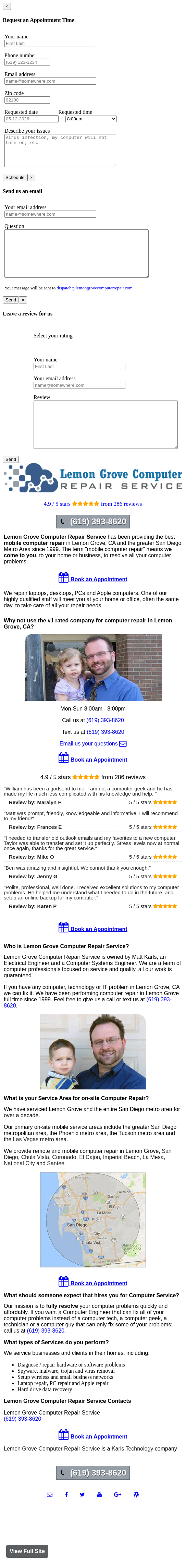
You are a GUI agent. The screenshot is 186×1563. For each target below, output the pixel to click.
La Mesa (152, 1182)
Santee (55, 1188)
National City (19, 1188)
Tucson (127, 1158)
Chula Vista (35, 1182)
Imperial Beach (121, 1182)
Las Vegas (26, 1164)
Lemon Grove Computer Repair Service (52, 1473)
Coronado (64, 1182)
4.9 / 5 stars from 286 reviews (93, 528)
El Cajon (89, 1182)
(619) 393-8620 (105, 745)
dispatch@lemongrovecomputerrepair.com (95, 303)
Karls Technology (132, 1473)
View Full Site (27, 1551)
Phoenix (68, 1158)
